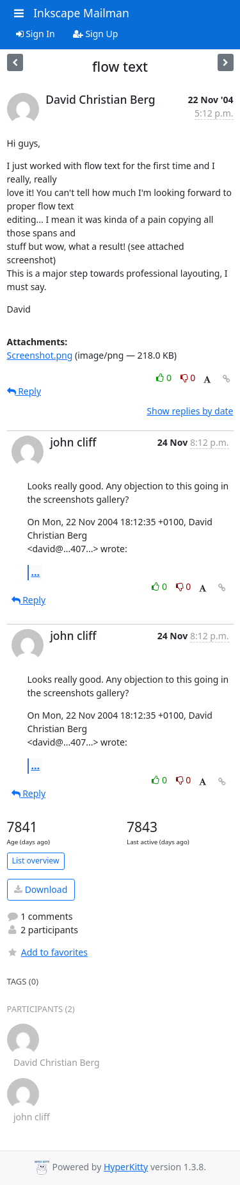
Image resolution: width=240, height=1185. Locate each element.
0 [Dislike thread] (188, 378)
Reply (24, 391)
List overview (36, 860)
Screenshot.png (40, 355)
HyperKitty (126, 1167)
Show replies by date (190, 411)
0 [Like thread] (164, 378)
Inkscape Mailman (81, 12)
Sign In (35, 34)
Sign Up (95, 34)
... (35, 572)
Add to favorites (47, 952)
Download (40, 889)
